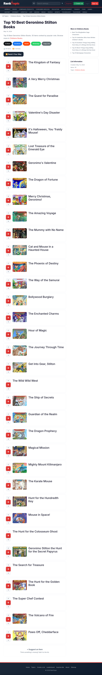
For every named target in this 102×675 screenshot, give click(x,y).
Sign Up (95, 3)
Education (55, 9)
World (85, 12)
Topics (33, 667)
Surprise (69, 3)
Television (76, 12)
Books (15, 9)
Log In (87, 3)
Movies (36, 12)
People (50, 12)
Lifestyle (24, 12)
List (31, 12)
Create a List (41, 667)
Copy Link (46, 43)
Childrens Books (16, 16)
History (7, 12)
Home (28, 667)
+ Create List (78, 3)
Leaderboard (51, 667)
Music (44, 12)
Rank (11, 3)
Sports (57, 12)
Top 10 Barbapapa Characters (81, 53)
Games (90, 9)
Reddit (27, 43)
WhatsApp (36, 43)
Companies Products (26, 9)
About (67, 667)
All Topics (5, 16)
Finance (77, 9)
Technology (66, 12)
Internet (15, 12)
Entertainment (66, 9)
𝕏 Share (7, 43)
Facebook (17, 43)
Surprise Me (60, 667)
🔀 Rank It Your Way (13, 54)
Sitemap (73, 667)
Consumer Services (43, 9)
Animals (7, 9)
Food (83, 9)
